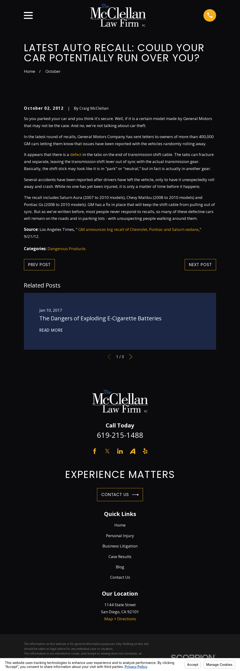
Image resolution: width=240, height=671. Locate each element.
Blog (120, 567)
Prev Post (39, 265)
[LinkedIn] (120, 451)
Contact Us (120, 494)
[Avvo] (132, 451)
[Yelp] (145, 451)
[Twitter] (107, 451)
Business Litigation (120, 546)
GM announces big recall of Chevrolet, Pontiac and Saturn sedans (138, 229)
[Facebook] (95, 451)
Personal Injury (120, 535)
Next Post (200, 265)
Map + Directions (120, 618)
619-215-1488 (120, 435)
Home (120, 525)
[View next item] (131, 357)
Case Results (120, 556)
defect (76, 154)
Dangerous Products (67, 248)
